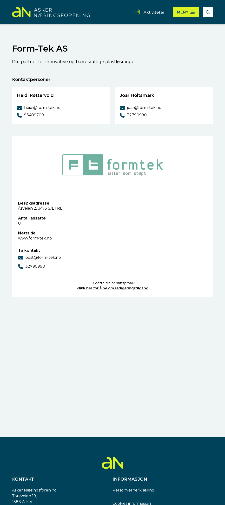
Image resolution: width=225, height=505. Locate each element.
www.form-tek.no (35, 238)
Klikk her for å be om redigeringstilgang (112, 288)
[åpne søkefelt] (208, 12)
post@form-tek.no (43, 257)
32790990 (35, 266)
